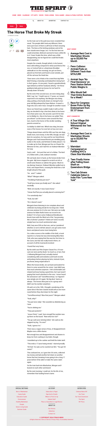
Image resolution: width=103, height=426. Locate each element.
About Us (40, 21)
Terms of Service (46, 419)
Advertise (52, 21)
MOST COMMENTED (73, 116)
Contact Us (65, 21)
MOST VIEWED (71, 49)
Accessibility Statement (66, 419)
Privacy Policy (55, 419)
